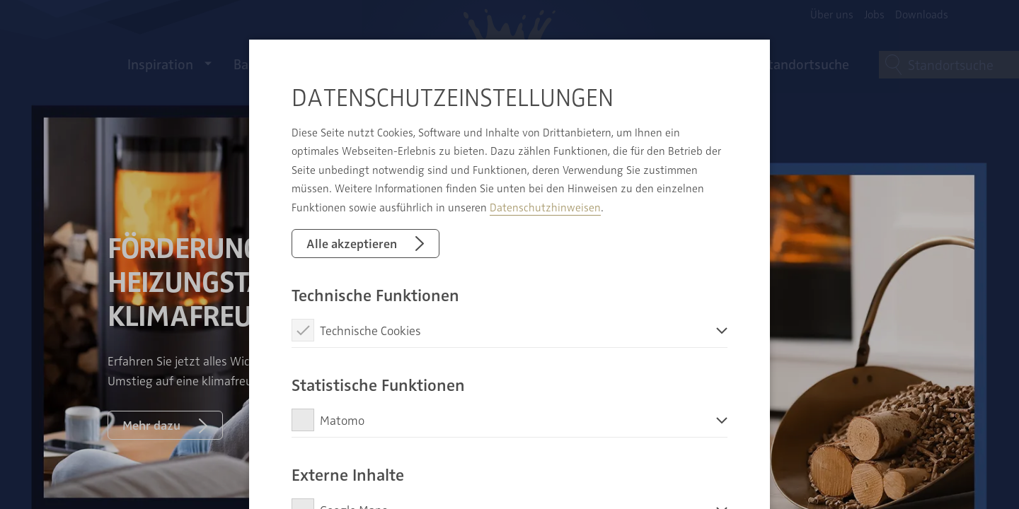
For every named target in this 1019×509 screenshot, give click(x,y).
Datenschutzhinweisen (545, 207)
